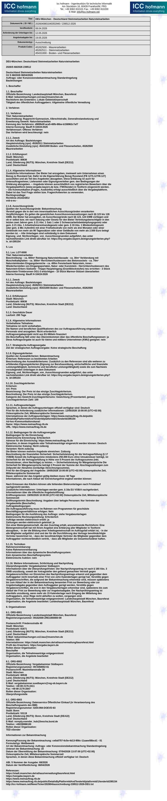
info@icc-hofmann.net (88, 12)
